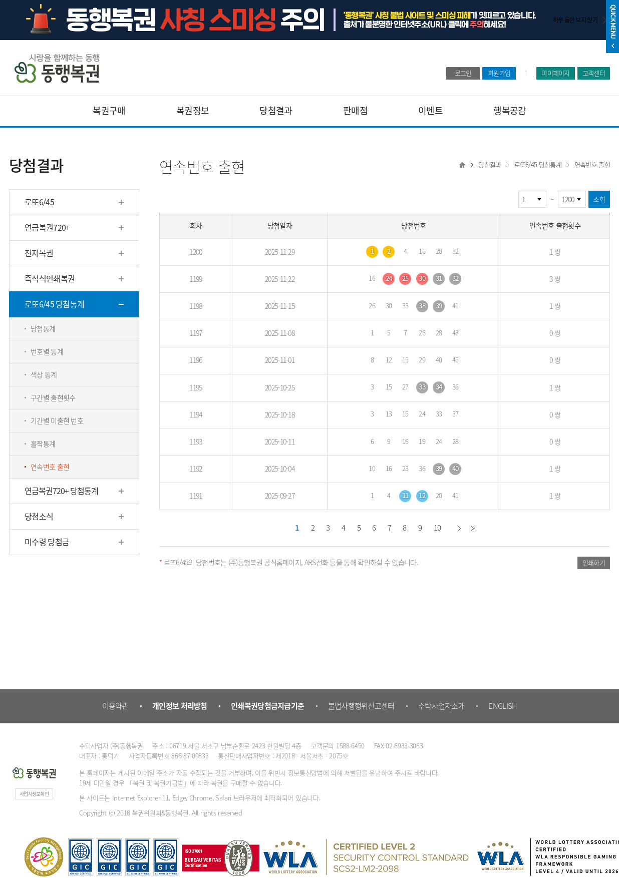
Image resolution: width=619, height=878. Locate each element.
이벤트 (430, 110)
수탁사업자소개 (441, 705)
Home (462, 164)
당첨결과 (275, 110)
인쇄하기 (593, 562)
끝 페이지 (473, 528)
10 (437, 527)
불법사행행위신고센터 (361, 705)
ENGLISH (502, 705)
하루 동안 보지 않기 (575, 20)
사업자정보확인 (34, 793)
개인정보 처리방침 (179, 705)
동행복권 (56, 68)
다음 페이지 (460, 528)
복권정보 (192, 110)
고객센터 (593, 73)
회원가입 (499, 73)
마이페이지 (555, 73)
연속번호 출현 (592, 164)
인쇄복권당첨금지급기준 (267, 705)
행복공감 (509, 110)
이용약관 (115, 705)
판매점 (355, 110)
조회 (599, 199)
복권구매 (109, 110)
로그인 (463, 73)
